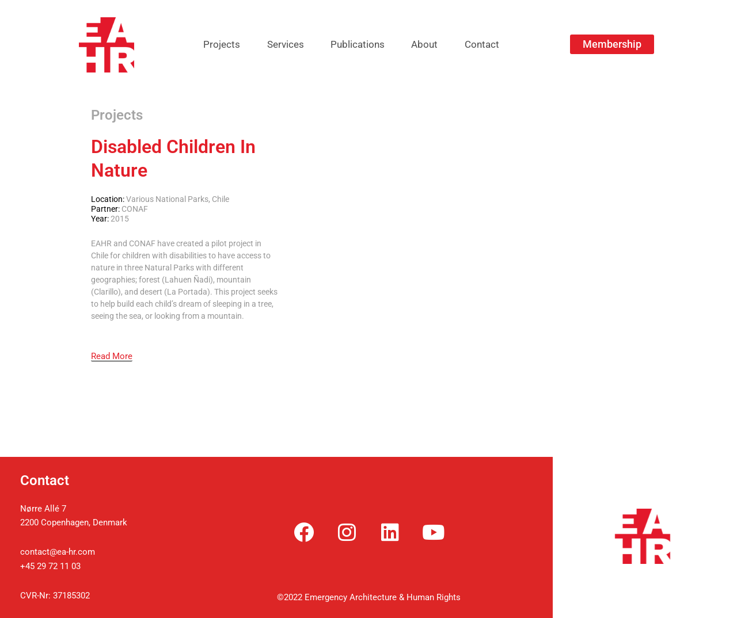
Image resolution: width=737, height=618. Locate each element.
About (430, 45)
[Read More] (111, 356)
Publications (357, 45)
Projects (210, 45)
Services (279, 45)
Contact (493, 45)
